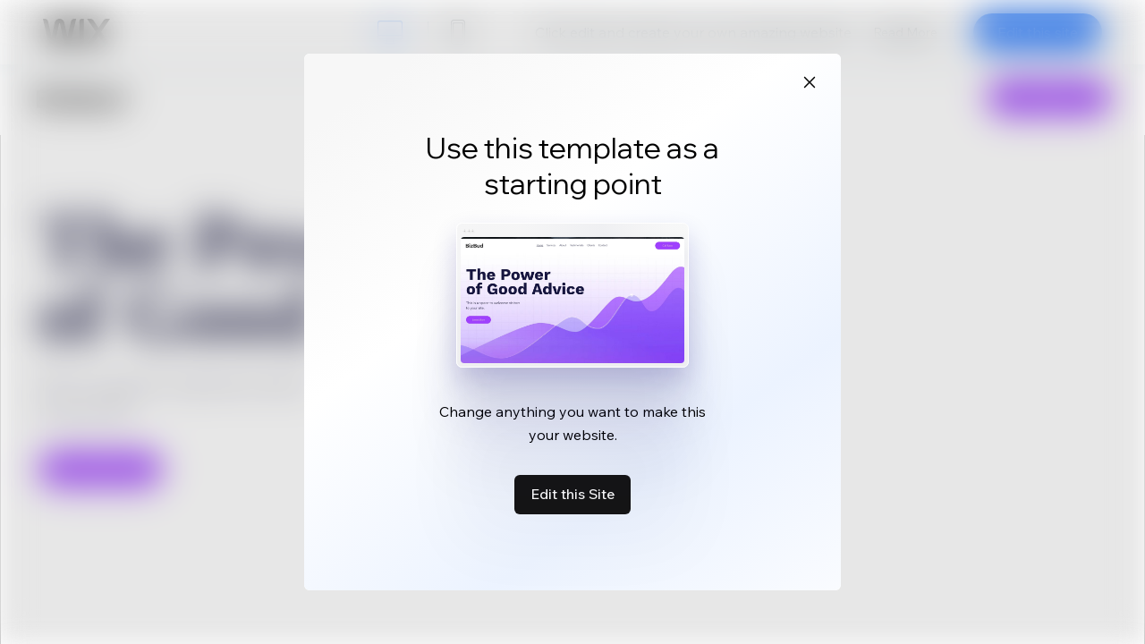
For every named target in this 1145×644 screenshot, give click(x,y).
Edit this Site (572, 494)
